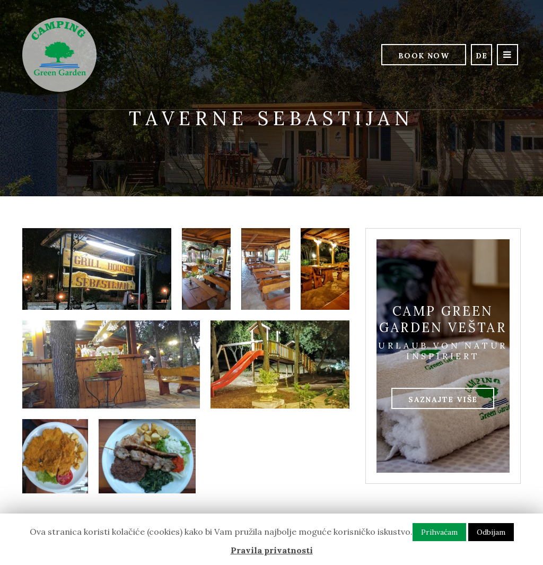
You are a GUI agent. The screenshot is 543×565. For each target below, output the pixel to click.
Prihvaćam (439, 532)
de (482, 55)
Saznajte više (442, 399)
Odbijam (491, 532)
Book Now (423, 55)
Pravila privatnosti (272, 550)
